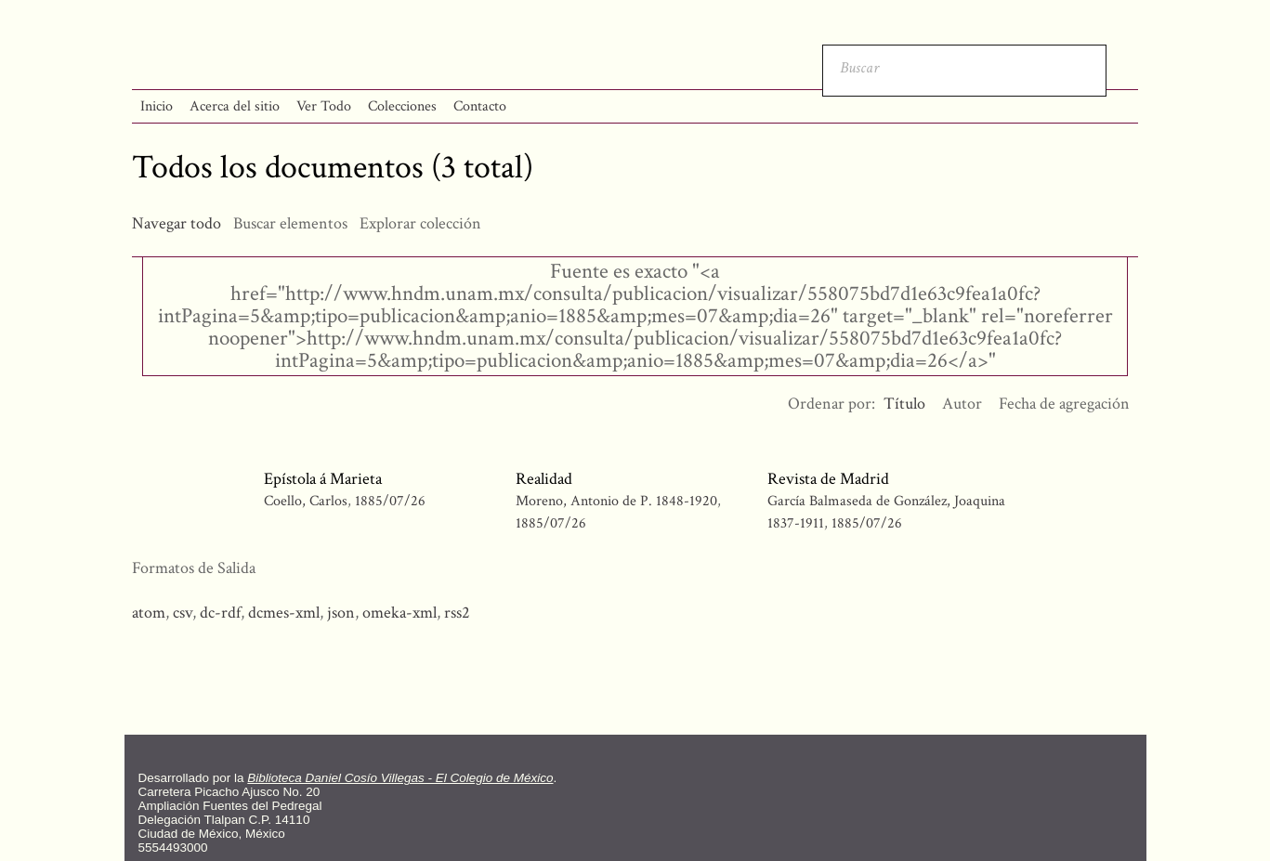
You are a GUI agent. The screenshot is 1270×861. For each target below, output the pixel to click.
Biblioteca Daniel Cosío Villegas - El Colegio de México (400, 778)
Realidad (544, 478)
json (341, 612)
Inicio (156, 106)
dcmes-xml (284, 612)
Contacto (479, 106)
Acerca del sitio (235, 106)
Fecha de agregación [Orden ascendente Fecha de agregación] (1064, 403)
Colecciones (402, 106)
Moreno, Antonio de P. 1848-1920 (616, 501)
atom (148, 612)
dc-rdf (220, 612)
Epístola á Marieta (323, 478)
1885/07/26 (390, 501)
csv (182, 612)
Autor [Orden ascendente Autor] (962, 403)
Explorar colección (420, 223)
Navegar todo (176, 223)
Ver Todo (323, 106)
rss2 (457, 612)
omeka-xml (399, 612)
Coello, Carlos (307, 501)
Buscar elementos (290, 223)
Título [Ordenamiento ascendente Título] (904, 403)
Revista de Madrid (828, 478)
